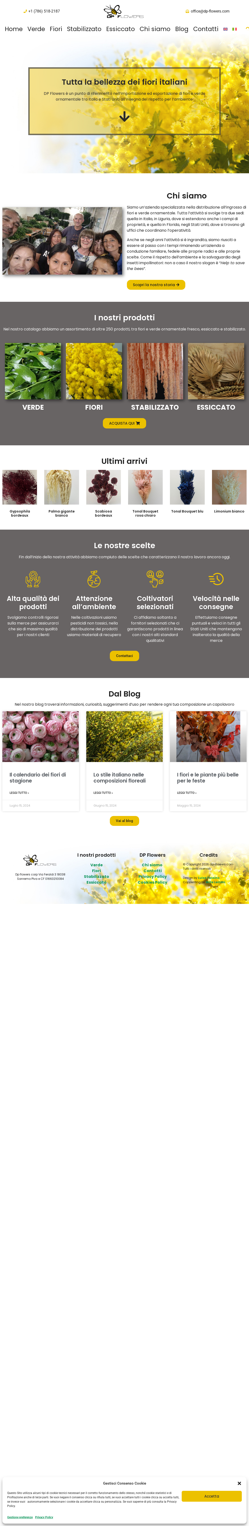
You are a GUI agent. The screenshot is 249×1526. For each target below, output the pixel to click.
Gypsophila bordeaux (20, 513)
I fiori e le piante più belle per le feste (208, 777)
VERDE (33, 407)
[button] (239, 1483)
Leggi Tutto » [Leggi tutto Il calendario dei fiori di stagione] (19, 793)
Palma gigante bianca (62, 513)
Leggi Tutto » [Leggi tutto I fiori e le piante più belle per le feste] (187, 793)
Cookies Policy (152, 882)
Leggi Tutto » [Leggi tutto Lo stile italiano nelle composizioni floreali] (103, 793)
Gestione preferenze (20, 1517)
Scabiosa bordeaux (103, 513)
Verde (36, 29)
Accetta (211, 1496)
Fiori (56, 29)
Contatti (205, 29)
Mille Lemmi (215, 882)
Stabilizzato (84, 29)
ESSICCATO (216, 407)
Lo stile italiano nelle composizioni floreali (119, 777)
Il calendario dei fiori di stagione (38, 777)
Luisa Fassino (209, 878)
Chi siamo (155, 29)
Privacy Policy (44, 1517)
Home (14, 29)
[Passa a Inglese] (225, 29)
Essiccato (120, 29)
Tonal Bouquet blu (187, 511)
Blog (181, 29)
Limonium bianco (229, 511)
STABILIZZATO (155, 407)
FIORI (94, 407)
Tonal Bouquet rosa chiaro (145, 513)
